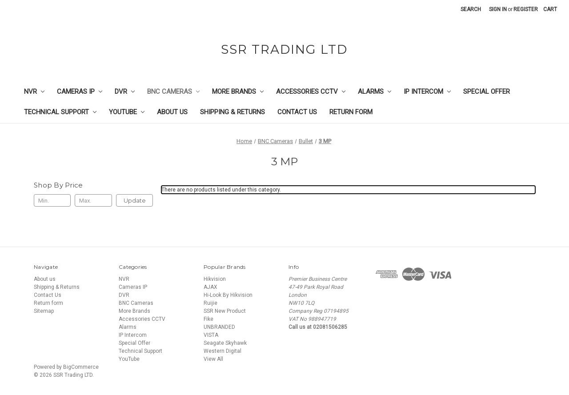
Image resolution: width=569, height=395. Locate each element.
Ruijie (210, 303)
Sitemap (44, 311)
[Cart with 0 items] (550, 9)
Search (471, 9)
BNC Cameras (173, 92)
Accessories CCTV (310, 92)
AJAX (210, 287)
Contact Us (297, 112)
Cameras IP (79, 92)
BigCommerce (81, 367)
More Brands (238, 92)
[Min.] (52, 200)
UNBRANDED (219, 327)
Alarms (374, 92)
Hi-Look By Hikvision (228, 295)
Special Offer (486, 92)
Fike (208, 319)
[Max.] (93, 200)
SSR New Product (225, 311)
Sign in (498, 9)
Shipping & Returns (232, 112)
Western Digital (222, 351)
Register (525, 9)
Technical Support (60, 112)
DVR (125, 92)
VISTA (211, 335)
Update (135, 200)
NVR (34, 92)
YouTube (126, 112)
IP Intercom (427, 92)
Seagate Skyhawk (225, 343)
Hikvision (215, 279)
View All (213, 359)
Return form (351, 112)
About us (172, 112)
